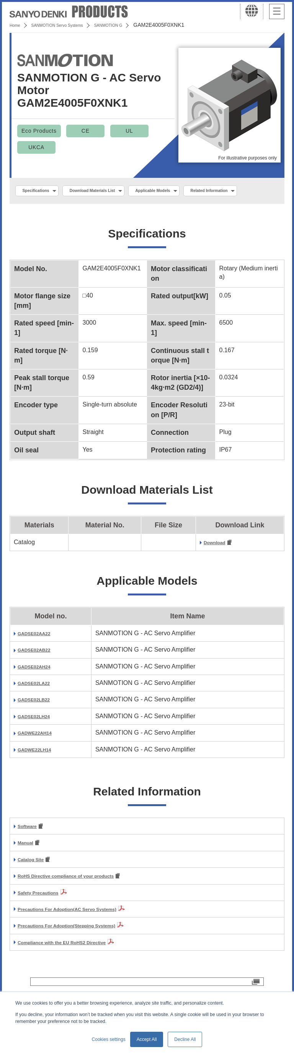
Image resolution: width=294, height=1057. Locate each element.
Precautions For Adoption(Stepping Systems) (84, 948)
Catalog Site (35, 880)
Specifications (41, 192)
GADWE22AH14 (41, 752)
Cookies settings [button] (109, 1039)
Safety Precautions (45, 914)
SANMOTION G (135, 25)
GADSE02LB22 (39, 719)
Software (31, 846)
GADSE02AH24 (40, 685)
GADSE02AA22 (40, 652)
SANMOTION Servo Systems (70, 25)
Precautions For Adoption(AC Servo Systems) (84, 931)
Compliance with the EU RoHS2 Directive (77, 964)
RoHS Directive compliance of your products (83, 898)
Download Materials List (112, 192)
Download (218, 561)
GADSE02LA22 (39, 702)
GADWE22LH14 (40, 768)
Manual (28, 863)
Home (17, 25)
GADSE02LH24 (39, 735)
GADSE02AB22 (40, 669)
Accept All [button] (147, 1039)
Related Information (48, 208)
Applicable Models (188, 192)
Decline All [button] (185, 1039)
